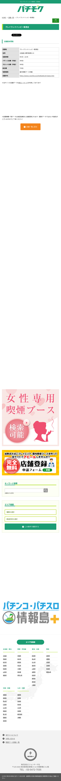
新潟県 (33, 656)
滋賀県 (48, 656)
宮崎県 (19, 711)
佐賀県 (19, 698)
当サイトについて (12, 735)
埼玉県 (19, 665)
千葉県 (19, 669)
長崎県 (19, 701)
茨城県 (19, 656)
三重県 (33, 685)
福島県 (5, 675)
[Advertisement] (30, 98)
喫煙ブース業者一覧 (13, 742)
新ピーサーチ (23, 83)
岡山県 (5, 701)
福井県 (33, 665)
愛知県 (33, 682)
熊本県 (19, 704)
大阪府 (48, 662)
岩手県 (5, 662)
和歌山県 (48, 672)
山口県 (5, 708)
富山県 (33, 659)
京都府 (48, 659)
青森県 (5, 659)
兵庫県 (48, 665)
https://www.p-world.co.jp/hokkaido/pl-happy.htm (37, 76)
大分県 (19, 708)
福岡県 (19, 695)
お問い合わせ (10, 738)
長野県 (33, 672)
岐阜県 (33, 675)
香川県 (5, 714)
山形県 (5, 672)
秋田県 (5, 669)
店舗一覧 (11, 17)
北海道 (5, 656)
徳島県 (5, 711)
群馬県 (19, 662)
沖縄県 (19, 717)
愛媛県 (5, 717)
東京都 (19, 672)
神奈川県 (19, 675)
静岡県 (33, 678)
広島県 (5, 704)
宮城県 (5, 665)
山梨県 (33, 669)
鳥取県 (5, 695)
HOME (4, 17)
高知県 (5, 721)
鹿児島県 (19, 714)
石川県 (33, 662)
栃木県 (19, 659)
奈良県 (48, 669)
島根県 (5, 698)
